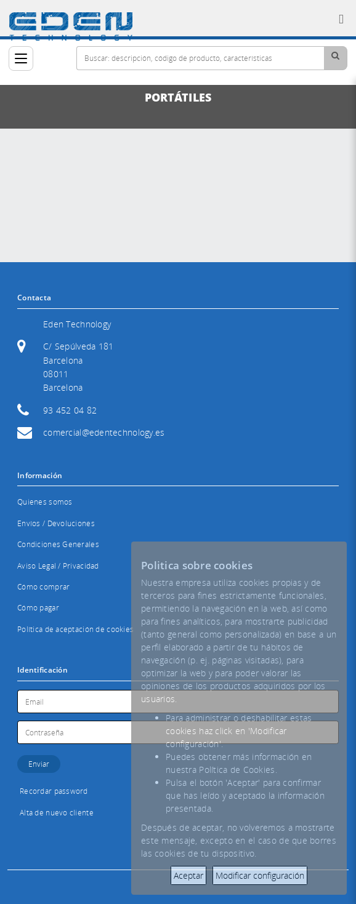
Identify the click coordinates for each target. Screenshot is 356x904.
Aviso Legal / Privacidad (58, 566)
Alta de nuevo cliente (57, 812)
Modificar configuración (260, 875)
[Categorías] (21, 58)
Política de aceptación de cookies (75, 629)
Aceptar (188, 875)
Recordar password (54, 791)
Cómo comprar (43, 587)
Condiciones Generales (58, 544)
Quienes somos (45, 502)
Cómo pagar (38, 607)
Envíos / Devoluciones (56, 523)
